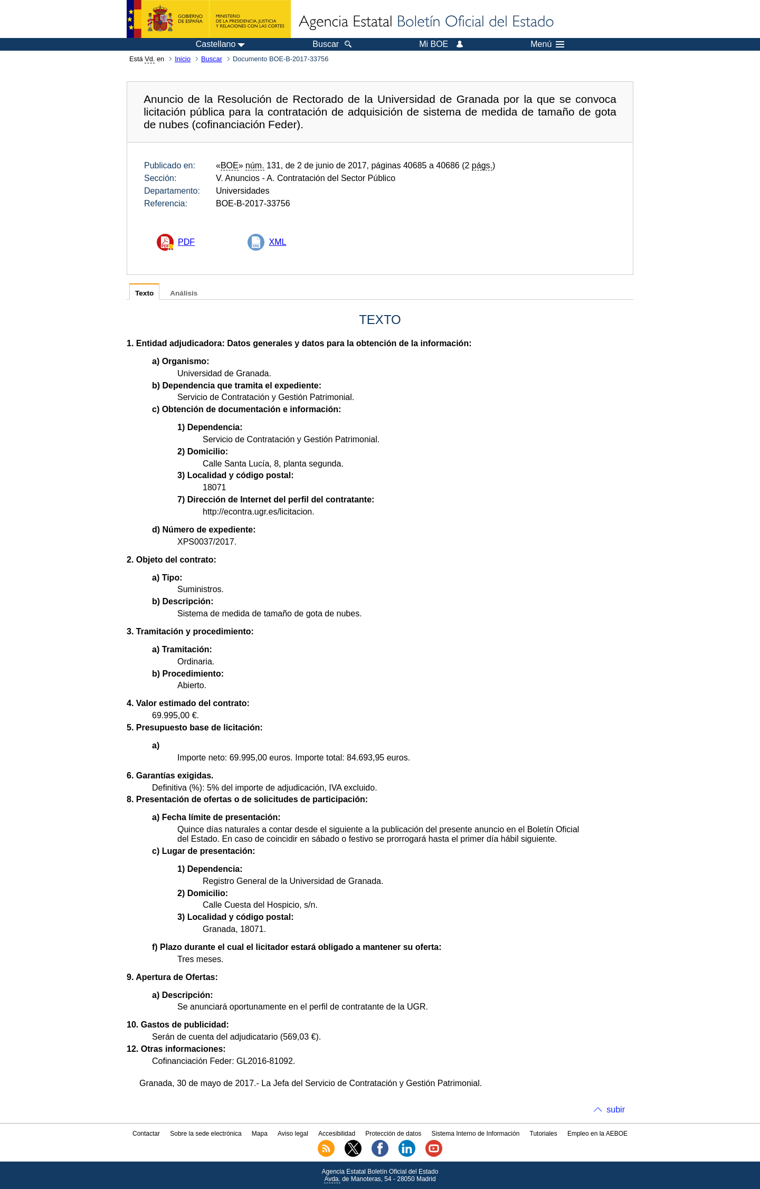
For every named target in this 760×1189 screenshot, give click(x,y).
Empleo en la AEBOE (597, 1133)
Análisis (183, 293)
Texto (144, 293)
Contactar (146, 1133)
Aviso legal (293, 1133)
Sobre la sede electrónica (205, 1133)
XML (277, 241)
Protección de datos (393, 1133)
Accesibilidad (336, 1133)
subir (615, 1109)
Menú (547, 44)
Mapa (260, 1133)
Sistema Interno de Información (476, 1133)
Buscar (211, 59)
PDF (186, 241)
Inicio (183, 59)
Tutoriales (543, 1133)
